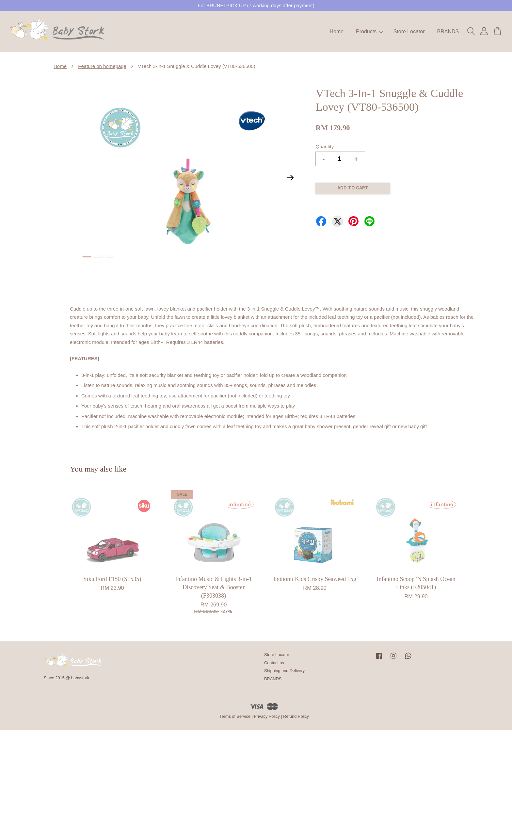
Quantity (324, 146)
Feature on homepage (102, 66)
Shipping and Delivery (284, 670)
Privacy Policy (267, 716)
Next (290, 177)
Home (337, 31)
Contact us (274, 662)
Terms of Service (234, 716)
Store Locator (409, 31)
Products (369, 31)
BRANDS (448, 31)
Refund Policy (296, 716)
